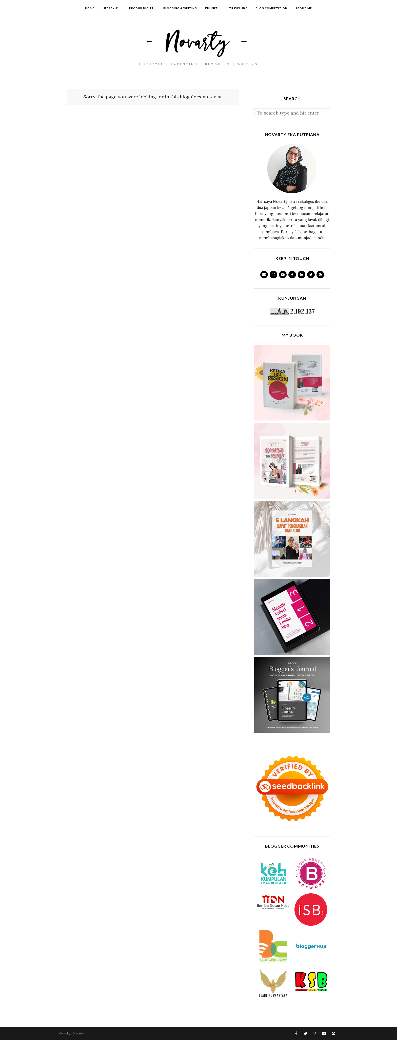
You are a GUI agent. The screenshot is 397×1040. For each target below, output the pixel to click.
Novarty (78, 1033)
